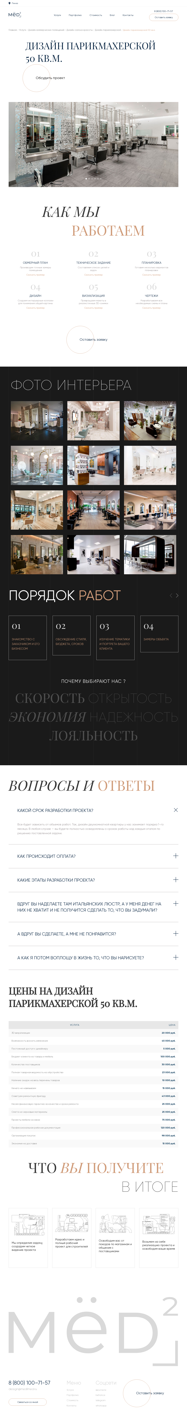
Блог (112, 15)
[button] (86, 178)
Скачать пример (35, 274)
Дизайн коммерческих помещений (46, 30)
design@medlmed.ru (23, 1389)
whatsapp (101, 1405)
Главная (13, 30)
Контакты (128, 15)
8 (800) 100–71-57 (163, 11)
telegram (101, 1400)
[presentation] (19, 145)
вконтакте (101, 1390)
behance (100, 1395)
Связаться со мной (27, 1402)
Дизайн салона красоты (80, 30)
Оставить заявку (164, 17)
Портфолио (75, 15)
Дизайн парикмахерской (108, 30)
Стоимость (96, 15)
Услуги (57, 15)
